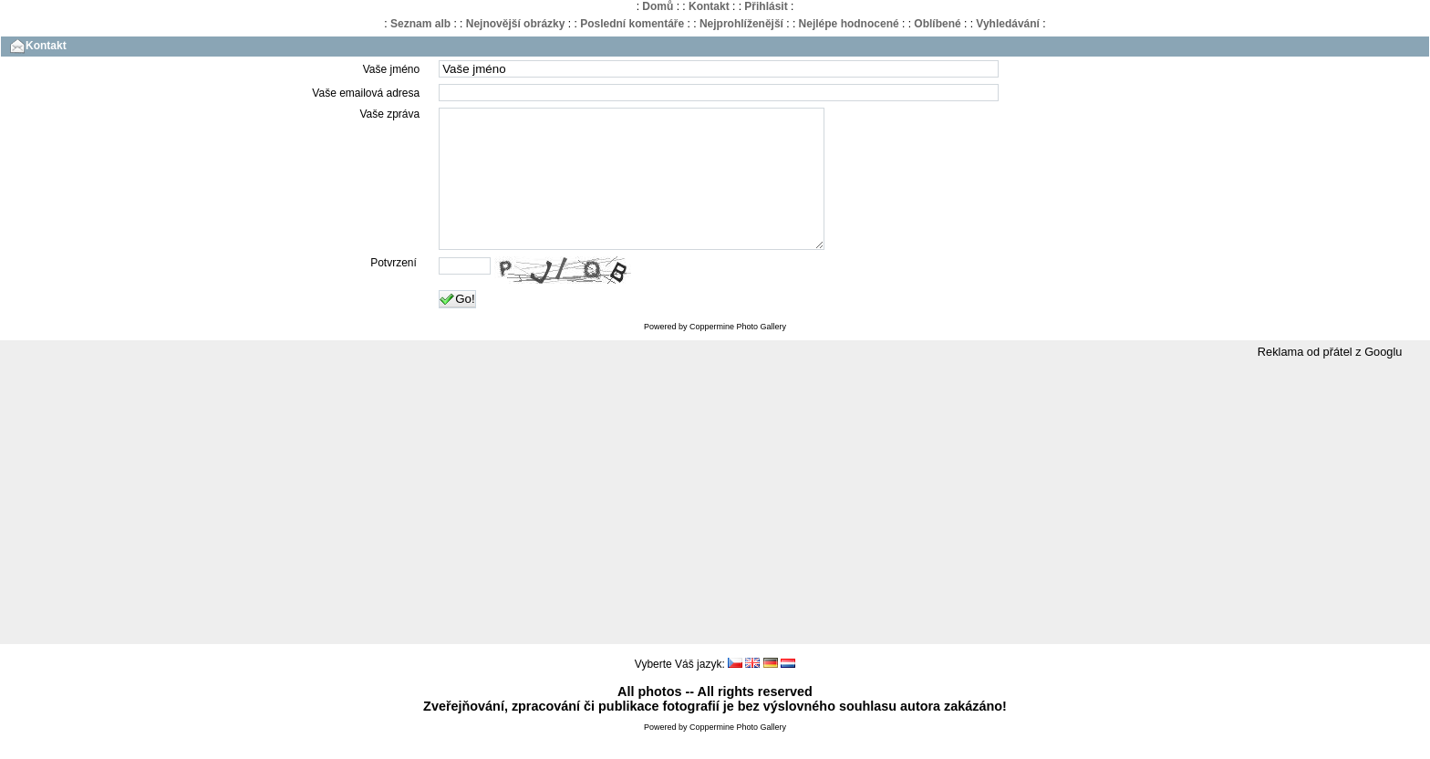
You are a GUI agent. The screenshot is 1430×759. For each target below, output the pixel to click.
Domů (657, 6)
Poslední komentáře (632, 23)
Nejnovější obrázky (515, 23)
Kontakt (709, 6)
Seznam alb (420, 23)
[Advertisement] (715, 530)
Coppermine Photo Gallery (737, 354)
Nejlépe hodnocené (849, 23)
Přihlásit (765, 6)
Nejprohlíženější (741, 23)
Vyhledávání (1008, 23)
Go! (457, 326)
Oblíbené (937, 23)
